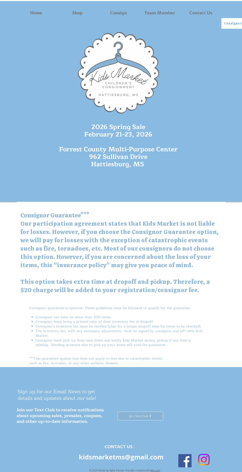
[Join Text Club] (140, 416)
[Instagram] (204, 459)
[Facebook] (185, 460)
